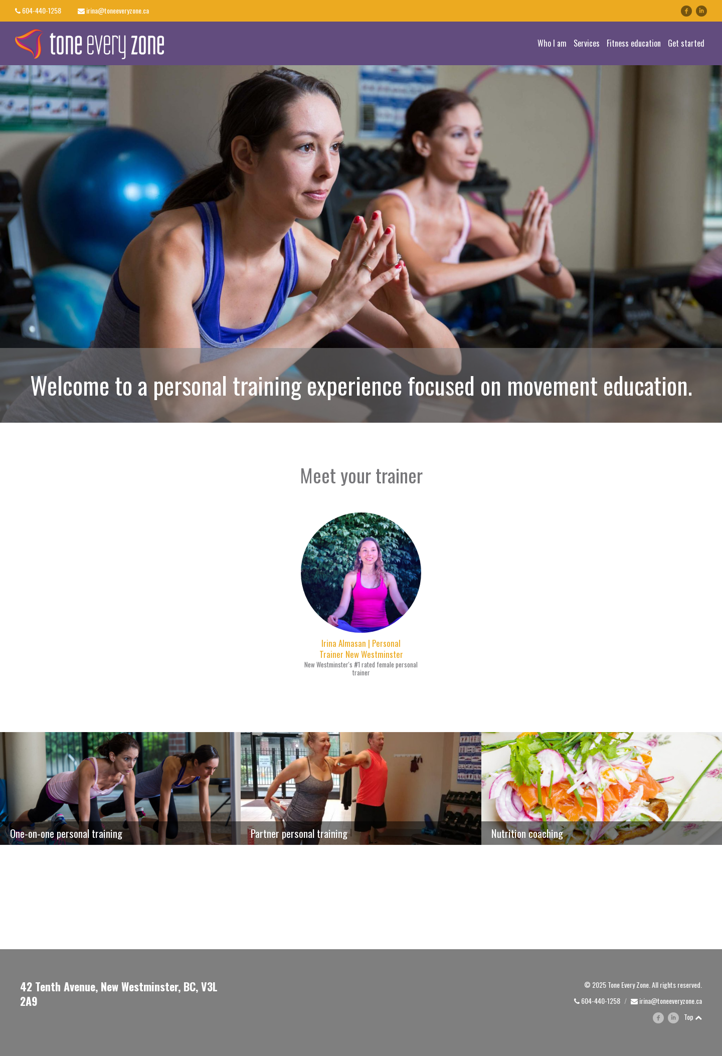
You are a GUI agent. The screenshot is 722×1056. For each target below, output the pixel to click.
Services (587, 43)
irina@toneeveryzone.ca (117, 10)
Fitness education (634, 43)
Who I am (552, 43)
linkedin (678, 1017)
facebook (686, 11)
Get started (686, 43)
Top (693, 1016)
